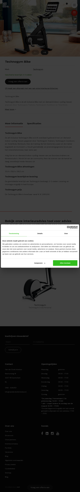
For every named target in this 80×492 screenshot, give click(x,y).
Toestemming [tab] (14, 233)
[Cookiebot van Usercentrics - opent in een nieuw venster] (68, 227)
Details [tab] (40, 233)
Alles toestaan (65, 263)
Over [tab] (66, 233)
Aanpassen (39, 263)
